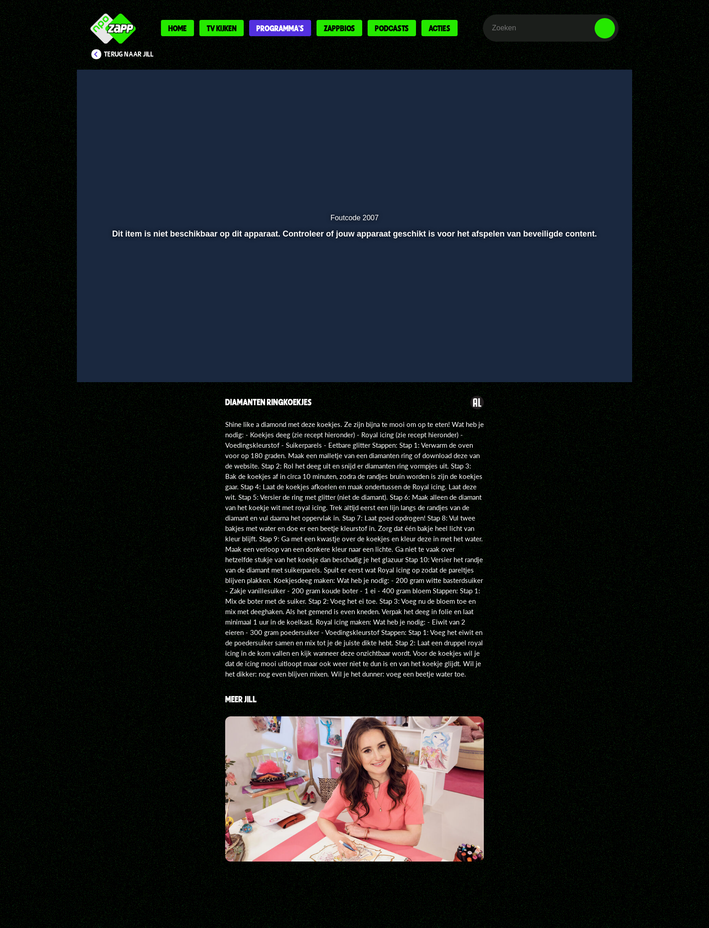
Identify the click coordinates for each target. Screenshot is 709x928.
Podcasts (392, 28)
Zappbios (339, 28)
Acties (439, 28)
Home (177, 28)
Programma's (280, 28)
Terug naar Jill (129, 54)
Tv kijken (221, 28)
